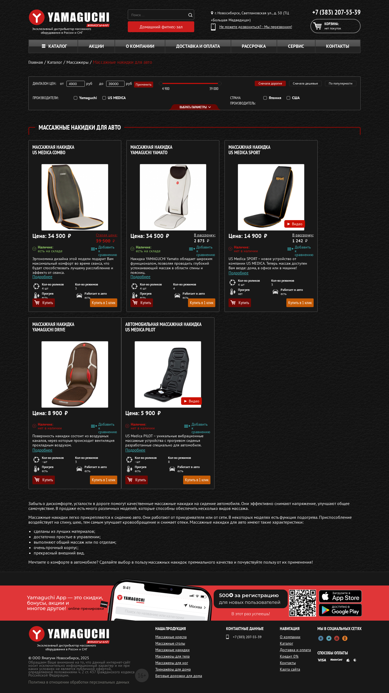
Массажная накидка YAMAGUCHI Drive (306, 150)
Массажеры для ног (171, 662)
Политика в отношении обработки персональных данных (78, 682)
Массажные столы (170, 643)
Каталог (54, 46)
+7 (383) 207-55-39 (336, 12)
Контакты (337, 46)
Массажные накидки (172, 649)
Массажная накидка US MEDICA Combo (53, 150)
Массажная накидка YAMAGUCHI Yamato (138, 150)
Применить (144, 84)
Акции (96, 46)
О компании (140, 46)
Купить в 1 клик (89, 302)
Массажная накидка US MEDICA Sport (222, 150)
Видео (253, 217)
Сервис (296, 46)
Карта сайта (291, 669)
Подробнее (42, 270)
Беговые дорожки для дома (178, 675)
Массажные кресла (171, 636)
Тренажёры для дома (173, 669)
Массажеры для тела (172, 656)
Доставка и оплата (198, 46)
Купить (43, 302)
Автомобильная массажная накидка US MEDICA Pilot (61, 330)
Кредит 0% (290, 656)
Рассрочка (254, 46)
